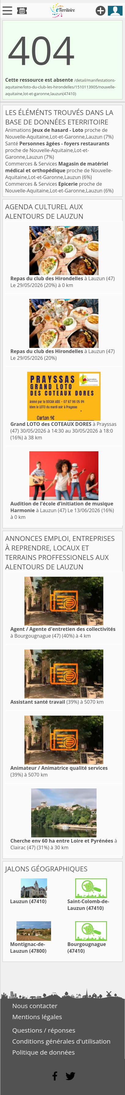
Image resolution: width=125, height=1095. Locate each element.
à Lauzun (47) (62, 278)
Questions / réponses (43, 1030)
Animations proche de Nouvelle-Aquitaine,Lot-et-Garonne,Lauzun (56, 133)
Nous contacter (34, 1005)
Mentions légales (37, 1016)
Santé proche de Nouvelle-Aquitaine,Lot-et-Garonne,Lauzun (57, 150)
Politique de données (43, 1052)
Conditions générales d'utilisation (61, 1041)
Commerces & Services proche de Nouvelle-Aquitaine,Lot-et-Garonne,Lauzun (58, 170)
